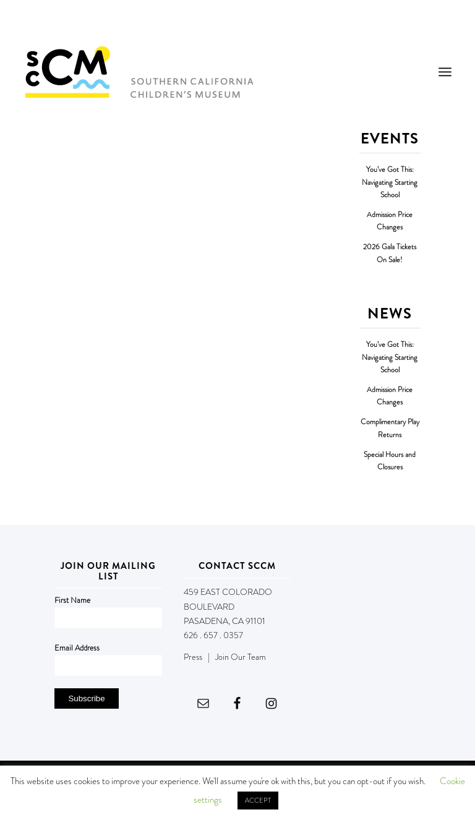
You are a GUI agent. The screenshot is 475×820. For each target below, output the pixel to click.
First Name (72, 600)
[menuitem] (445, 71)
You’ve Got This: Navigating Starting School (389, 182)
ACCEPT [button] (258, 800)
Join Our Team (240, 657)
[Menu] (445, 71)
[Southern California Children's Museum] (139, 72)
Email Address (77, 648)
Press (193, 657)
